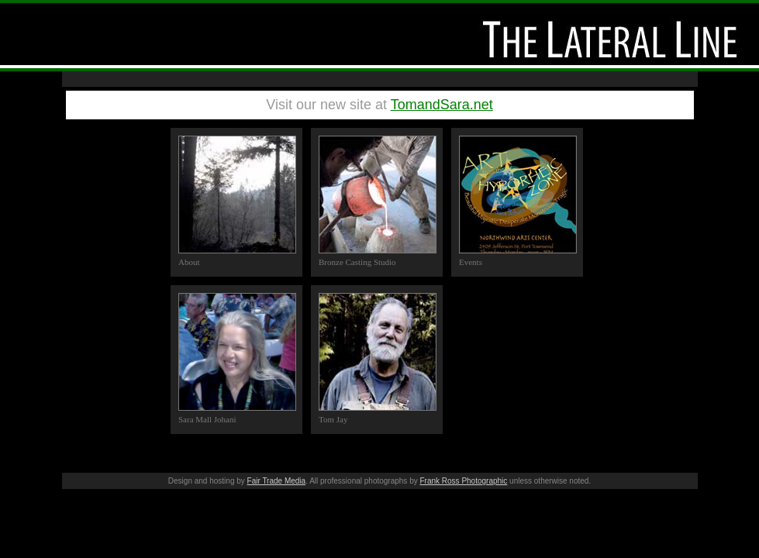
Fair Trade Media (276, 481)
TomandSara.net (442, 104)
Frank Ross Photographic (463, 481)
